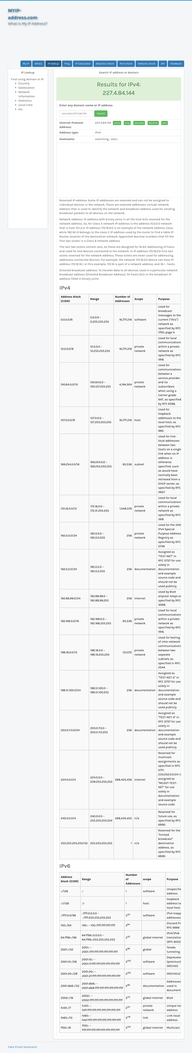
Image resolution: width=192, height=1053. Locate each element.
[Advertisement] (118, 30)
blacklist (153, 123)
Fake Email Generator (22, 1047)
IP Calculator (83, 63)
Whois (38, 63)
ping (127, 123)
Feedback (176, 63)
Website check (146, 63)
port (164, 123)
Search (101, 113)
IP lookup (53, 63)
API (163, 63)
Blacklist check (105, 63)
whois (117, 123)
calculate (139, 123)
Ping (67, 63)
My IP (26, 63)
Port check (126, 63)
